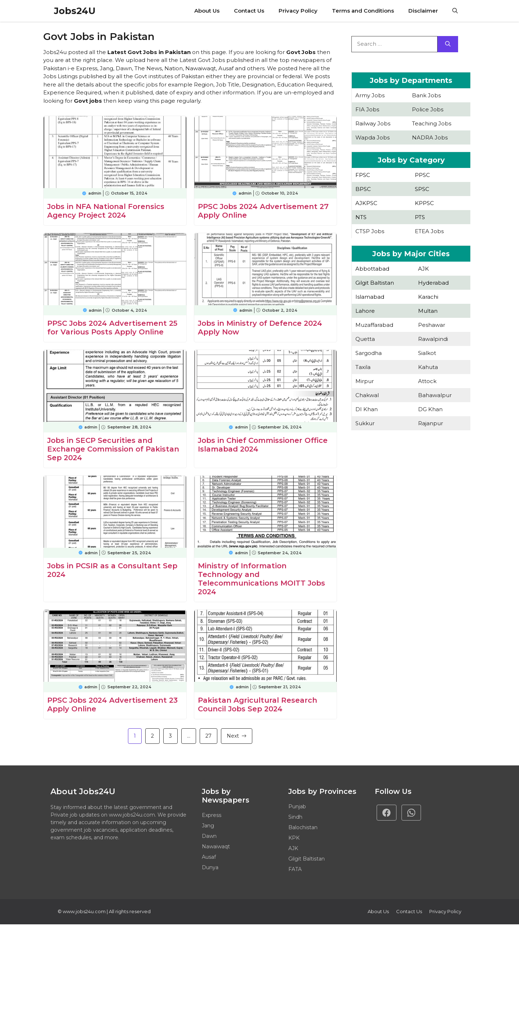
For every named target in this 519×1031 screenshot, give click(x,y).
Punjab (297, 806)
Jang (208, 825)
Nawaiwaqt (216, 846)
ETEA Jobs (429, 231)
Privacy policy (445, 911)
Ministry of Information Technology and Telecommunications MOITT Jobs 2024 (261, 578)
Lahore (365, 310)
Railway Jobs (372, 123)
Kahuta (428, 367)
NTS (361, 217)
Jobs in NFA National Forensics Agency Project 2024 (105, 210)
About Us (206, 10)
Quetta (365, 338)
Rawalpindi (433, 338)
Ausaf (209, 857)
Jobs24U (75, 10)
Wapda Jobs (372, 137)
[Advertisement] (410, 502)
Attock (427, 381)
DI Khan (366, 409)
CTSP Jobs (369, 231)
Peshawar (431, 324)
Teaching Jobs (431, 123)
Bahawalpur (435, 395)
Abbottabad (372, 268)
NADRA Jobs (430, 137)
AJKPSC (366, 203)
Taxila (363, 367)
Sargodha (368, 353)
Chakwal (367, 395)
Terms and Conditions (363, 10)
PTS (420, 217)
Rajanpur (430, 423)
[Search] (448, 44)
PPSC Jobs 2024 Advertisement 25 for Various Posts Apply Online (112, 327)
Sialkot (427, 353)
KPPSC (424, 203)
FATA (295, 869)
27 (208, 736)
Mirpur (364, 381)
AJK (423, 268)
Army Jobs (370, 95)
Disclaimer (423, 10)
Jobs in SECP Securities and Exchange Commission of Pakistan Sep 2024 (113, 449)
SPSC (422, 189)
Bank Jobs (426, 95)
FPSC (362, 175)
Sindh (295, 817)
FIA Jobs (367, 109)
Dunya (210, 867)
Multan (428, 310)
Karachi (428, 296)
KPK (294, 838)
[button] (455, 11)
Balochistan (303, 827)
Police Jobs (427, 109)
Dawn (209, 836)
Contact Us (249, 10)
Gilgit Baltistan (374, 282)
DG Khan (430, 409)
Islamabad (369, 296)
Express (211, 815)
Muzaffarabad (374, 324)
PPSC (422, 175)
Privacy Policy (298, 10)
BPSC (363, 189)
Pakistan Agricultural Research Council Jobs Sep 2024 (257, 704)
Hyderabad (433, 282)
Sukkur (364, 423)
